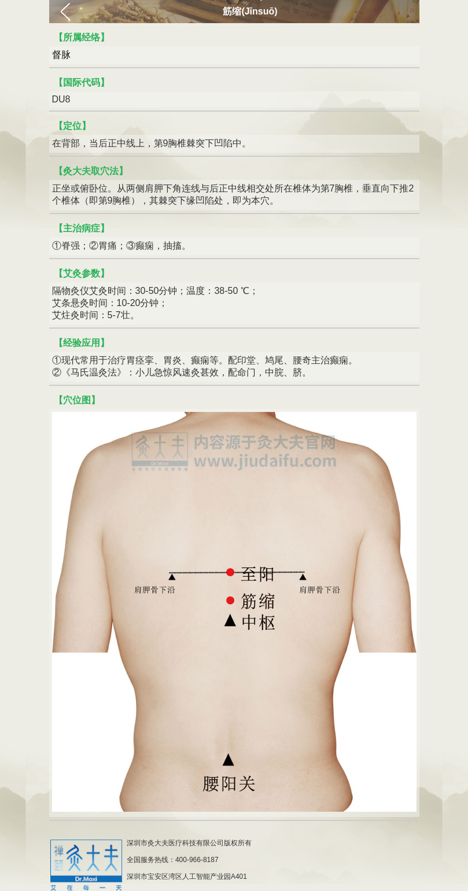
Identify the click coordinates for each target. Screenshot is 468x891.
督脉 (61, 55)
